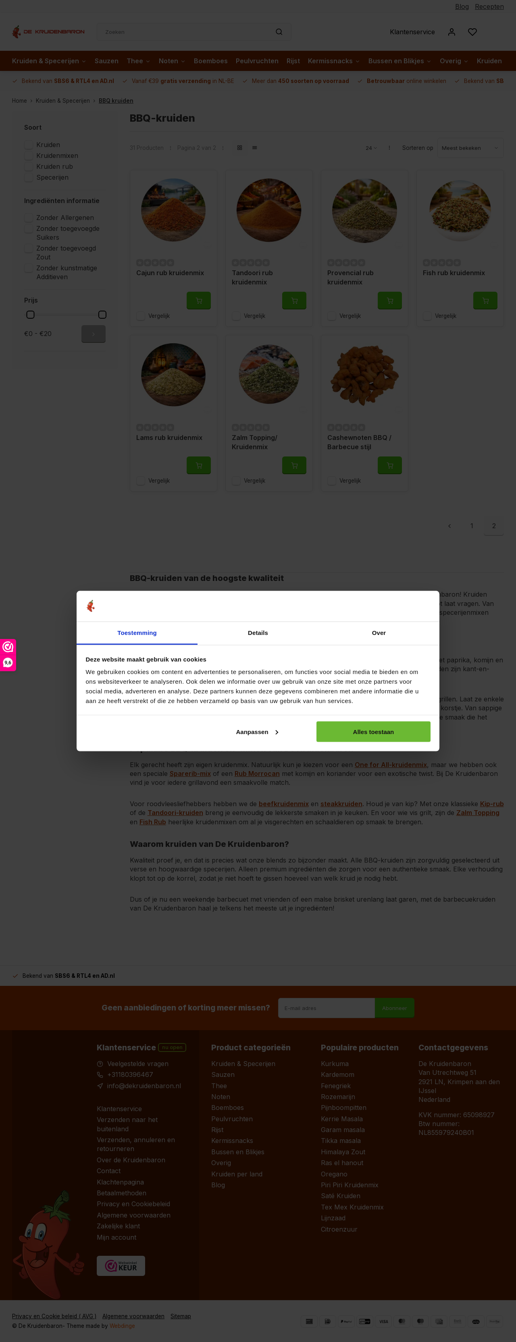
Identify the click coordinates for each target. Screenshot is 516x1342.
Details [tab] (258, 632)
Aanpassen (257, 731)
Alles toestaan (373, 731)
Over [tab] (379, 632)
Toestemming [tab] (137, 632)
